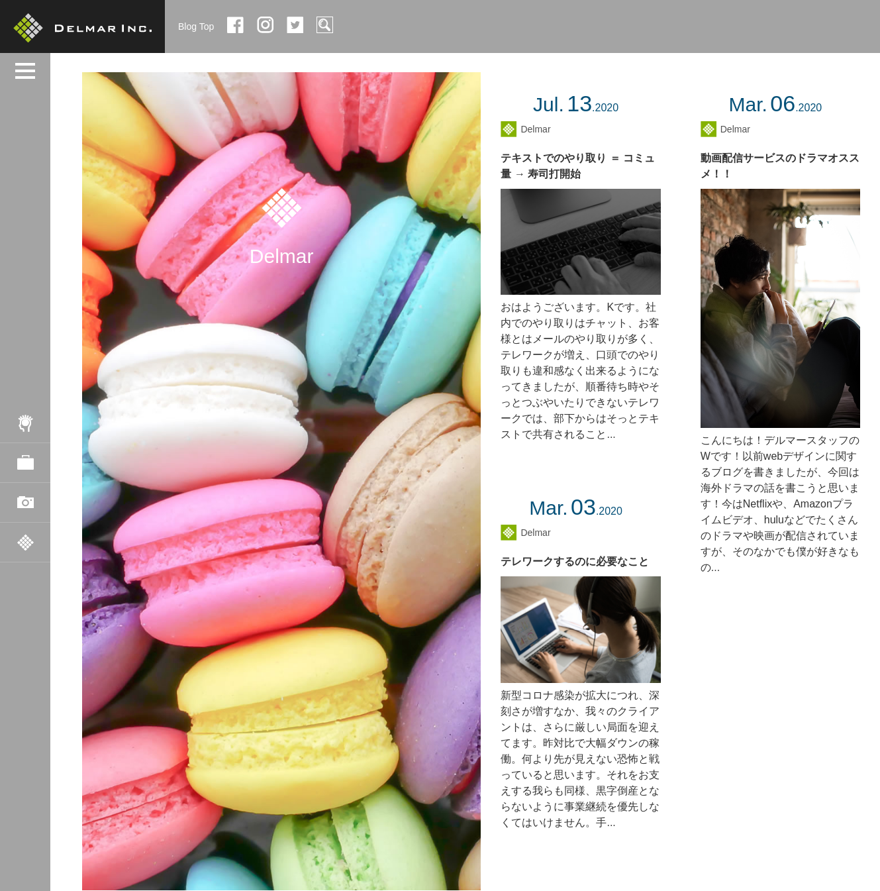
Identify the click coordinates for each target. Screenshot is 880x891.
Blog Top (196, 26)
